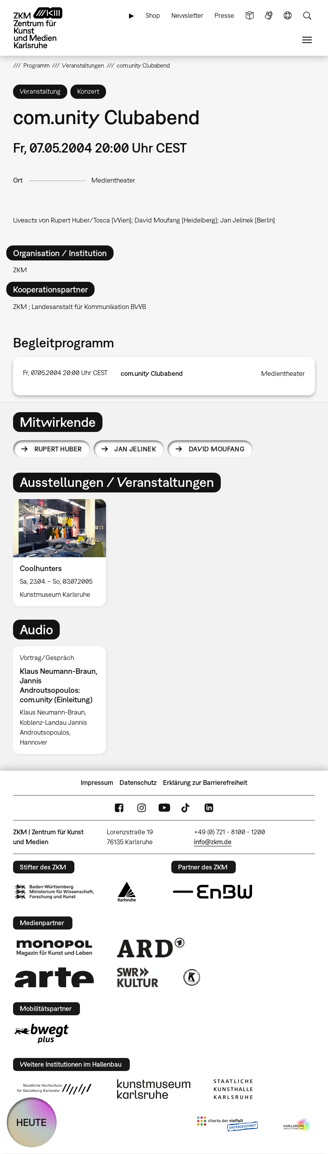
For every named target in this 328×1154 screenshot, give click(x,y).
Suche (307, 16)
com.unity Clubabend (152, 373)
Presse (224, 15)
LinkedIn (209, 807)
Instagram (142, 807)
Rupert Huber (58, 449)
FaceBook (119, 807)
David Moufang (217, 449)
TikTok (186, 807)
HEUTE (31, 1122)
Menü (307, 40)
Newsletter (187, 15)
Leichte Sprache (250, 16)
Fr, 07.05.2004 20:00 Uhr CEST (65, 373)
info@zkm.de (212, 842)
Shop (153, 15)
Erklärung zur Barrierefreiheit (205, 782)
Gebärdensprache (269, 16)
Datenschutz (138, 782)
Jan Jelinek (135, 449)
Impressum (97, 782)
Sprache (288, 16)
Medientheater (113, 180)
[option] (63, 553)
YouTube (164, 807)
